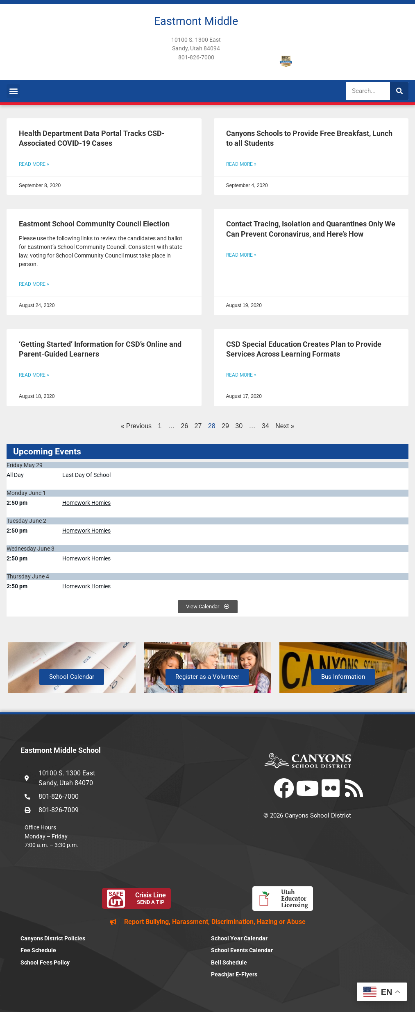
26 (184, 425)
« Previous (136, 425)
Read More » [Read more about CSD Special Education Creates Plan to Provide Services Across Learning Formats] (241, 375)
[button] (13, 91)
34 (265, 425)
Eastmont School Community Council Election (94, 224)
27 (198, 425)
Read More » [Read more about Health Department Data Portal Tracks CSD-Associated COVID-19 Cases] (34, 164)
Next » (284, 425)
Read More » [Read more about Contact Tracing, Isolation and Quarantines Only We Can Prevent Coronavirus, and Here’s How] (241, 255)
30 (239, 425)
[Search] (399, 91)
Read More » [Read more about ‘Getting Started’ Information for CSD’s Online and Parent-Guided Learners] (34, 375)
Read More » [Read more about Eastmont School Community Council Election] (34, 284)
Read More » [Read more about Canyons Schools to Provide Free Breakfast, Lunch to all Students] (241, 164)
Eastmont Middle (196, 21)
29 (225, 425)
